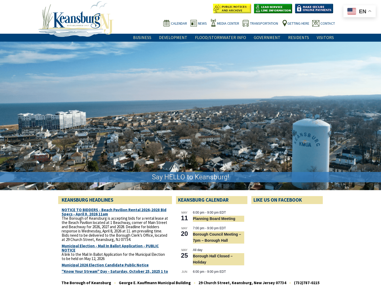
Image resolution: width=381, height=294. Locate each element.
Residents (298, 37)
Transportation (264, 23)
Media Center (228, 23)
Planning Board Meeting (214, 219)
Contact (327, 23)
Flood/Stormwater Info (220, 37)
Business (142, 37)
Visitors (325, 37)
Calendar (179, 23)
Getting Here (298, 23)
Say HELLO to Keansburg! (190, 177)
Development (173, 37)
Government (267, 37)
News (202, 23)
